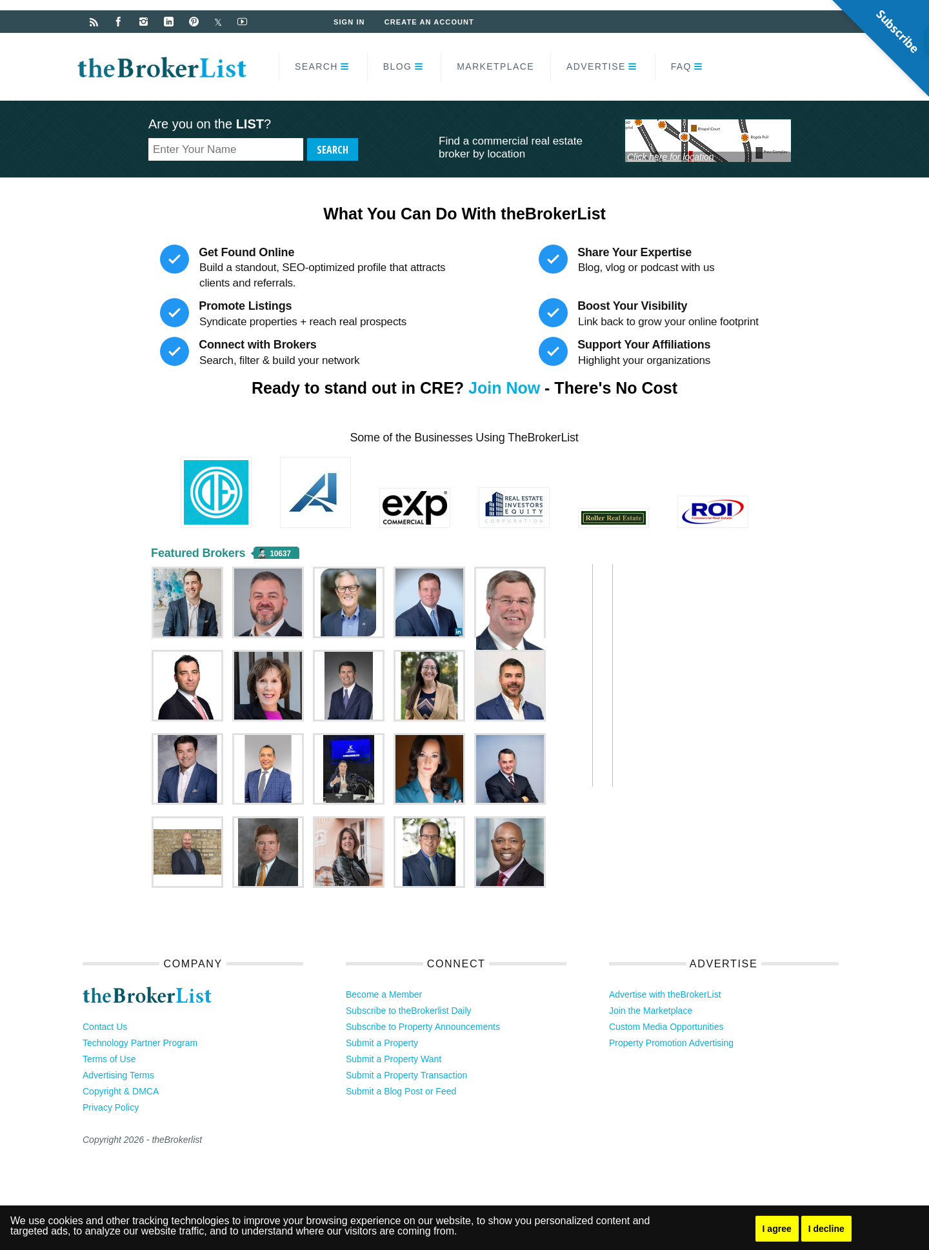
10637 (280, 553)
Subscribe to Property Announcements (423, 1027)
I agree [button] (777, 1229)
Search (316, 66)
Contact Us (105, 1027)
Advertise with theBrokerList (665, 994)
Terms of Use (109, 1059)
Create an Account (429, 22)
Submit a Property (382, 1043)
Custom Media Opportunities (666, 1027)
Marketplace (495, 66)
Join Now (504, 388)
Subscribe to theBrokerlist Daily (409, 1010)
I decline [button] (826, 1229)
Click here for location (670, 157)
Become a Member (384, 994)
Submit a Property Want (393, 1059)
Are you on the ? (209, 124)
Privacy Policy (111, 1107)
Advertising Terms (118, 1075)
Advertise (596, 66)
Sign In (349, 22)
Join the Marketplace (650, 1010)
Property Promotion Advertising (671, 1043)
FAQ (681, 66)
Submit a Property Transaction (406, 1075)
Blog (397, 66)
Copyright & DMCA (121, 1091)
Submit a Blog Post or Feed (401, 1091)
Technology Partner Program (140, 1043)
